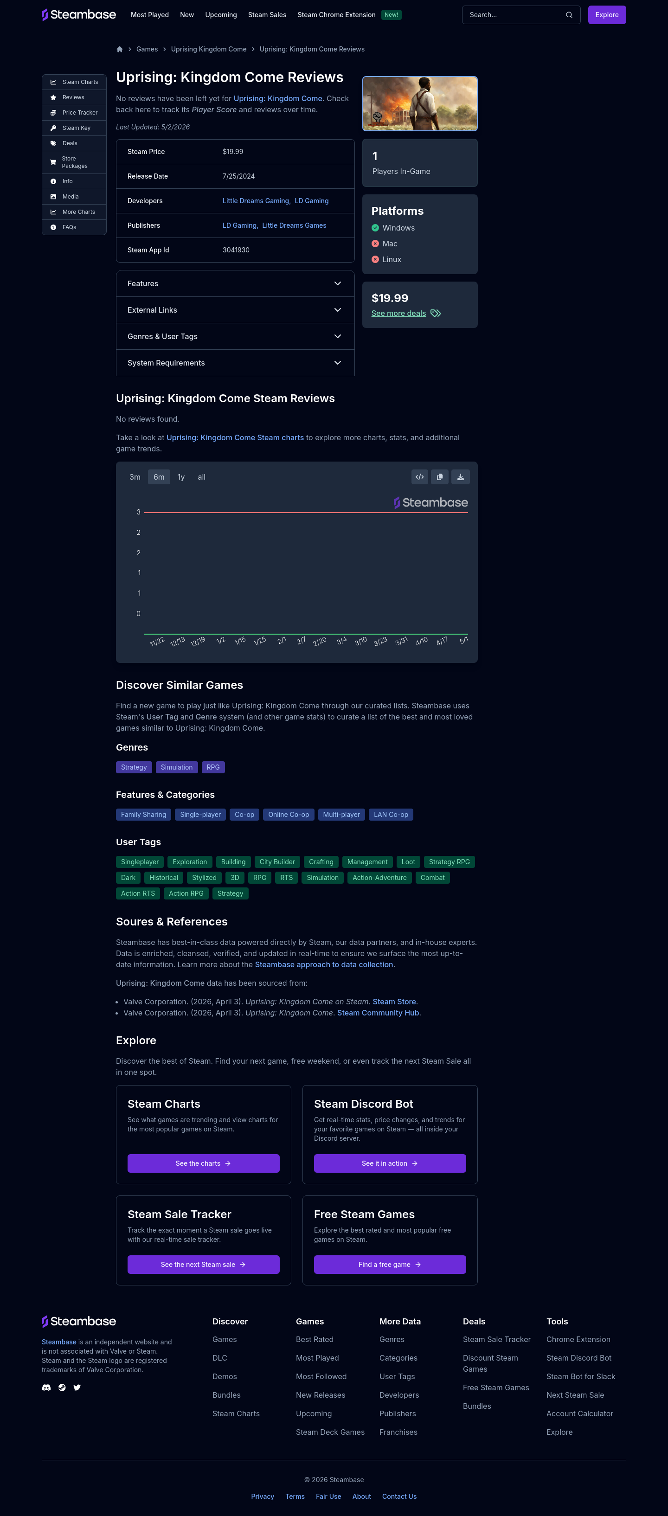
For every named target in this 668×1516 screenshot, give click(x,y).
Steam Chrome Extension (336, 15)
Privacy (262, 1496)
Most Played (150, 15)
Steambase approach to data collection (324, 964)
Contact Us (399, 1496)
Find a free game (390, 1264)
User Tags (397, 1376)
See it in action (390, 1163)
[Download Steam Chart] (460, 476)
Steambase (59, 1342)
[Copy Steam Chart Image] (440, 476)
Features (235, 283)
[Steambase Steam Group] (62, 1387)
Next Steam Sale (575, 1395)
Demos (224, 1376)
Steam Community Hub (378, 1012)
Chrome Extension (578, 1339)
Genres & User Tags (235, 336)
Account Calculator (579, 1413)
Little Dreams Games (295, 225)
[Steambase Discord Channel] (46, 1387)
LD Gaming (311, 201)
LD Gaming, (240, 225)
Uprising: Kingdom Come (278, 98)
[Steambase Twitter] (77, 1387)
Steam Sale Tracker (497, 1339)
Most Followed (321, 1376)
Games (147, 49)
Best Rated (315, 1339)
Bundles (226, 1395)
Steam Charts (236, 1413)
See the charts (204, 1163)
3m (135, 477)
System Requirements (235, 362)
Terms (295, 1496)
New (187, 15)
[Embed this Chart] (419, 476)
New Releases (321, 1395)
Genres (392, 1339)
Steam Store (394, 1001)
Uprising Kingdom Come (209, 49)
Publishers (397, 1413)
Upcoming (221, 15)
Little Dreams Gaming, (257, 201)
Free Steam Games (496, 1387)
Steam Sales (267, 15)
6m (159, 477)
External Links (235, 309)
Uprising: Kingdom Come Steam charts (235, 437)
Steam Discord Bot (578, 1357)
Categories (398, 1357)
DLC (219, 1357)
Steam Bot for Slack (581, 1376)
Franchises (398, 1432)
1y (181, 477)
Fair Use (328, 1496)
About (362, 1496)
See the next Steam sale (204, 1264)
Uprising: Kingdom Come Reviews (312, 49)
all (202, 477)
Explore (607, 15)
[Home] (119, 49)
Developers (399, 1395)
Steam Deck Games (330, 1432)
